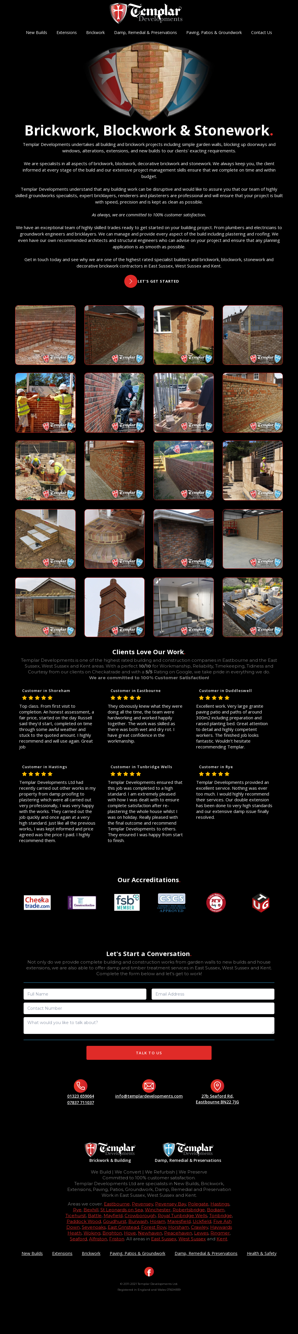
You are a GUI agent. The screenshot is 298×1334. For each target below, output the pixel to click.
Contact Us (261, 32)
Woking (92, 1233)
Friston (116, 1239)
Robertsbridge (189, 1209)
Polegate (198, 1204)
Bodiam (215, 1209)
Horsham (178, 1227)
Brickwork (95, 32)
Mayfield (113, 1215)
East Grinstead (123, 1227)
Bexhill (91, 1209)
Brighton (112, 1233)
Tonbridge (220, 1215)
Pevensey (142, 1204)
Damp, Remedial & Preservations (145, 32)
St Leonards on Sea (121, 1209)
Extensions (66, 32)
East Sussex (163, 1239)
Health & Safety (261, 1253)
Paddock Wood (84, 1221)
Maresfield (179, 1221)
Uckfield (202, 1221)
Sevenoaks (94, 1227)
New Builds (36, 32)
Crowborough (140, 1215)
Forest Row (153, 1227)
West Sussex (192, 1239)
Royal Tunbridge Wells (182, 1215)
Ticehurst (75, 1215)
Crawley (199, 1227)
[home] (146, 13)
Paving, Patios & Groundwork (214, 32)
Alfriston (98, 1239)
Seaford (78, 1239)
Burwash (138, 1221)
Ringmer (220, 1233)
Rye (77, 1209)
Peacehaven (178, 1233)
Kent (222, 1239)
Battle (95, 1215)
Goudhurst (114, 1221)
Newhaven (150, 1233)
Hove (130, 1233)
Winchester (158, 1209)
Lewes (201, 1233)
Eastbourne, (117, 1204)
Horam (157, 1221)
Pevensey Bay (170, 1204)
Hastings (219, 1204)
